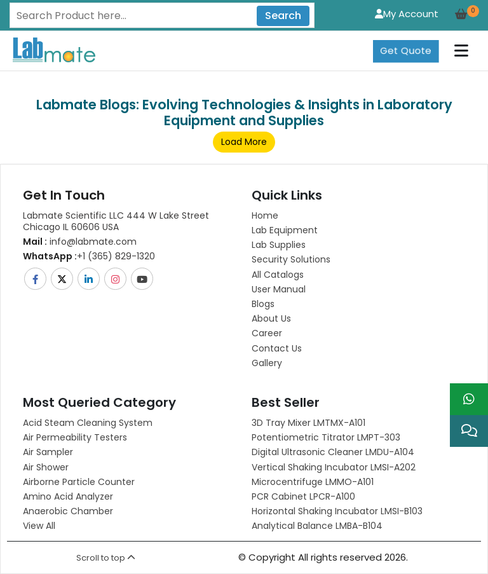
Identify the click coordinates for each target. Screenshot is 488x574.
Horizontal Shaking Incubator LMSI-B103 (337, 511)
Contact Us (277, 348)
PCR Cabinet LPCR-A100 (303, 496)
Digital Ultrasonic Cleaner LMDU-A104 (333, 452)
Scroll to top (105, 558)
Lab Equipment (285, 230)
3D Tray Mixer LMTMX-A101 (308, 422)
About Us (271, 318)
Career (267, 333)
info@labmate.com (80, 241)
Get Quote (405, 50)
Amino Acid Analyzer (68, 496)
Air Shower (46, 467)
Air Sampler (48, 452)
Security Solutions (291, 259)
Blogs (263, 304)
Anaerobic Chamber (68, 511)
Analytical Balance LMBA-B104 (317, 525)
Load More (244, 141)
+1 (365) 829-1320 (89, 256)
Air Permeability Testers (75, 437)
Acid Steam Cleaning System (87, 422)
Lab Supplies (279, 244)
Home (265, 215)
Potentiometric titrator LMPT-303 (326, 437)
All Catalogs (278, 274)
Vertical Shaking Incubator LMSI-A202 (334, 467)
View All (39, 525)
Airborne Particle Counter (79, 482)
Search (283, 15)
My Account (406, 13)
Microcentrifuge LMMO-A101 (313, 482)
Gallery (267, 363)
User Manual (279, 289)
